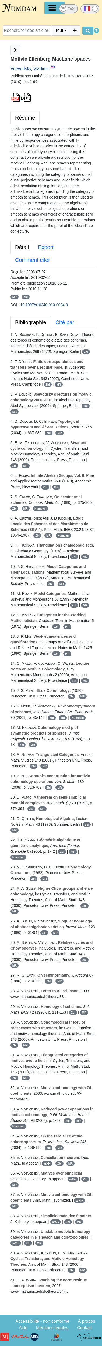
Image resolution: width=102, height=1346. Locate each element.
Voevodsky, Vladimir (29, 68)
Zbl (25, 297)
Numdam (40, 508)
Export (46, 247)
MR (14, 297)
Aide (23, 1327)
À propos (86, 1321)
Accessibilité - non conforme (42, 1321)
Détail (22, 247)
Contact (84, 1327)
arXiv (47, 1163)
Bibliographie (30, 322)
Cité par (64, 322)
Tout (59, 30)
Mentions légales (52, 1327)
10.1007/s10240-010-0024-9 (44, 305)
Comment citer (32, 260)
